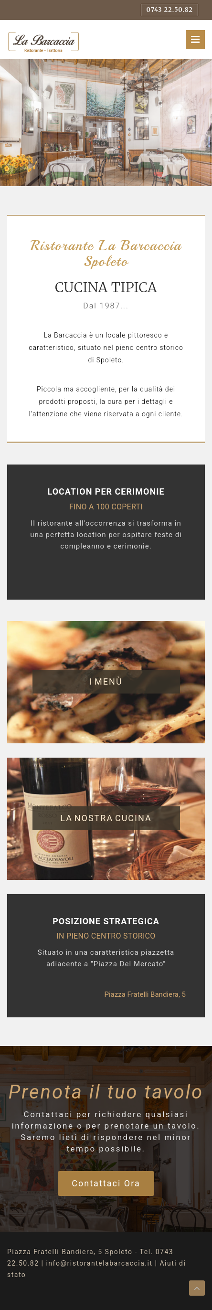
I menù (105, 681)
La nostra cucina (105, 818)
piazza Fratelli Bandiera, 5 (145, 994)
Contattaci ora (106, 1183)
